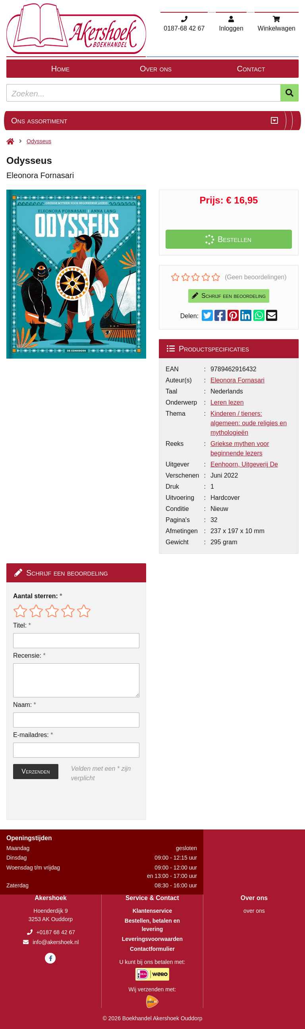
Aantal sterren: (35, 596)
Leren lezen (227, 402)
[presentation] (64, 801)
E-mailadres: (31, 734)
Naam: (22, 704)
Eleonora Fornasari (237, 380)
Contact (251, 68)
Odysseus (39, 141)
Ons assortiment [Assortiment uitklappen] (39, 120)
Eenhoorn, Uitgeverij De (244, 464)
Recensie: (27, 655)
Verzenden (35, 771)
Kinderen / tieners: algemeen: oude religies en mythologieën (248, 423)
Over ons (156, 68)
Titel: (20, 625)
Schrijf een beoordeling (229, 295)
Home (60, 68)
